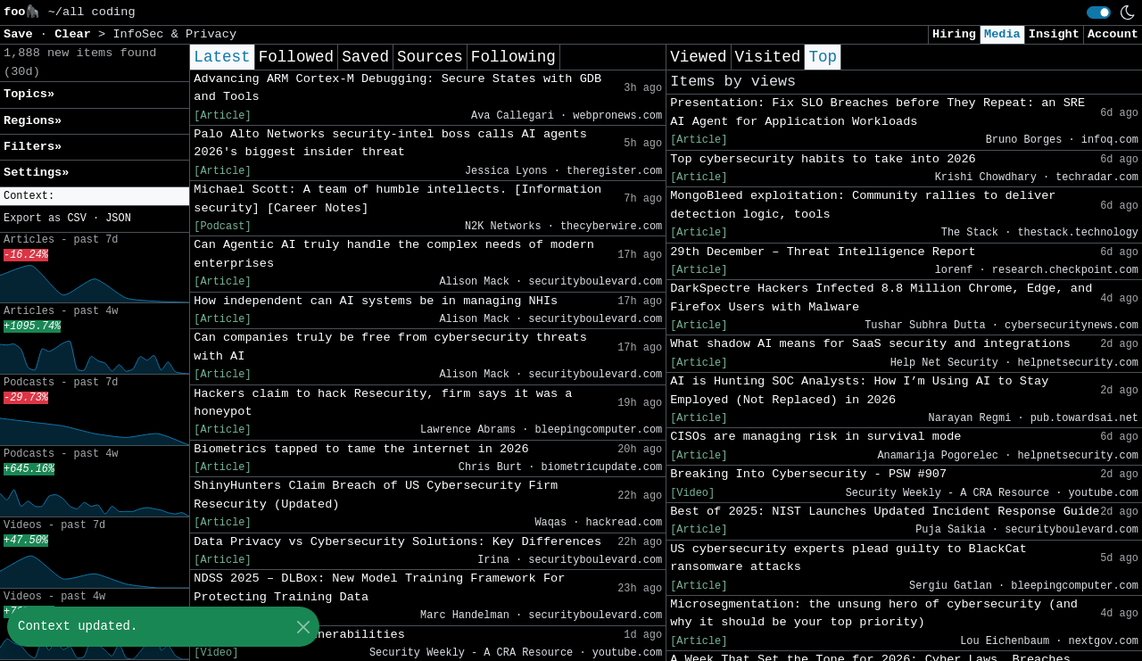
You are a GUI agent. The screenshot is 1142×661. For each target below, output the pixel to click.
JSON (118, 218)
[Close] (303, 626)
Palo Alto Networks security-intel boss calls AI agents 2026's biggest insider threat (390, 143)
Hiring (954, 34)
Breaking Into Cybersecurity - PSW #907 (808, 474)
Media (1002, 34)
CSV (76, 218)
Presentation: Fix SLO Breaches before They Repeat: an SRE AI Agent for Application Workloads (877, 112)
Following (513, 57)
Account (1113, 34)
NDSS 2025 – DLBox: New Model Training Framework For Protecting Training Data (379, 587)
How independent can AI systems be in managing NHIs (376, 301)
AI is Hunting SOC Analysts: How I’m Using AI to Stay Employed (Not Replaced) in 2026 (859, 390)
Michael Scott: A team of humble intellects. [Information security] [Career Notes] (397, 198)
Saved (365, 57)
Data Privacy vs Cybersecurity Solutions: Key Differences (397, 542)
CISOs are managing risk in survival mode (815, 436)
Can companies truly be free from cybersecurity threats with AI (390, 346)
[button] (94, 196)
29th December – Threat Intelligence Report (823, 252)
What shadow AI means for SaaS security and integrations (870, 344)
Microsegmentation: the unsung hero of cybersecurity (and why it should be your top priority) (874, 613)
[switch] (1099, 12)
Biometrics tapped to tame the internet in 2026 (361, 449)
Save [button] (22, 34)
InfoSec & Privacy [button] (174, 34)
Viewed (698, 57)
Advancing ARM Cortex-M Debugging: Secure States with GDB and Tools (397, 87)
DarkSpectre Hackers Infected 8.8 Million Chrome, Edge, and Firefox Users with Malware (881, 297)
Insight (1054, 34)
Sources (430, 57)
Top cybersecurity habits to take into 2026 (823, 159)
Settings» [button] (36, 172)
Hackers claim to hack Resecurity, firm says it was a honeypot (383, 402)
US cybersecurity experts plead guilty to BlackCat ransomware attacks (848, 558)
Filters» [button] (33, 146)
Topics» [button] (29, 94)
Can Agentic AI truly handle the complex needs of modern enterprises (394, 253)
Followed (296, 57)
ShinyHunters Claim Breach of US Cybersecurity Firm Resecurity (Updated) (376, 494)
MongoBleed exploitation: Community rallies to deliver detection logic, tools (862, 204)
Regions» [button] (33, 121)
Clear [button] (76, 34)
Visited (768, 57)
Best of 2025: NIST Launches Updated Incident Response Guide (884, 511)
